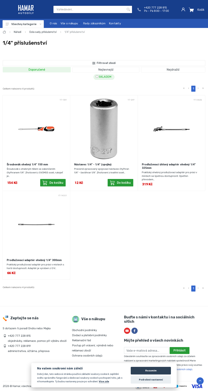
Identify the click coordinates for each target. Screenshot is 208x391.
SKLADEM (103, 76)
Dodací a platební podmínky (89, 335)
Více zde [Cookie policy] (104, 381)
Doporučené (37, 69)
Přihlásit (179, 350)
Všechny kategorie (23, 24)
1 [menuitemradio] (193, 88)
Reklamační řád (81, 340)
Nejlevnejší (105, 69)
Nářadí (17, 32)
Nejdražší (173, 69)
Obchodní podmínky (84, 330)
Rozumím (151, 370)
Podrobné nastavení (151, 379)
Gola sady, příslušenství (43, 32)
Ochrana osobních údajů (87, 355)
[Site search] (89, 9)
